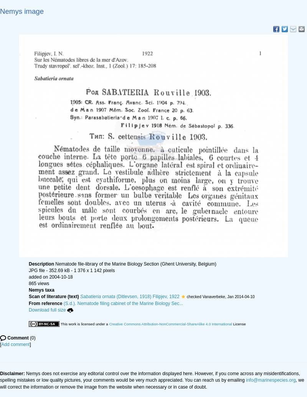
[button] (183, 297)
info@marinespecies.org (271, 380)
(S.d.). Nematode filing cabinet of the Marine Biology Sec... (123, 303)
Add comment (15, 344)
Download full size (51, 310)
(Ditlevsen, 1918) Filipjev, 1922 (130, 296)
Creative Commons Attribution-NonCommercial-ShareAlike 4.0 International (170, 324)
